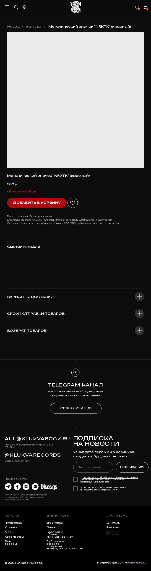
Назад (13, 26)
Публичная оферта (55, 542)
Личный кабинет (60, 536)
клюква (11, 527)
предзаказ (14, 522)
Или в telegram (17, 461)
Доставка (55, 522)
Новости (112, 527)
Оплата (53, 527)
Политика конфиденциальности (65, 547)
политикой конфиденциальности (102, 480)
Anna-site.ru (136, 562)
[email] (93, 467)
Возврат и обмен (55, 533)
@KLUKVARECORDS (33, 455)
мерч (9, 532)
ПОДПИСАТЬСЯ (132, 467)
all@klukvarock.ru (37, 438)
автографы (14, 536)
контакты (113, 522)
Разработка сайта (112, 562)
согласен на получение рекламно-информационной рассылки (103, 488)
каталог (34, 26)
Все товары (11, 542)
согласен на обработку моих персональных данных (109, 478)
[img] (75, 7)
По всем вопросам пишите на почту (29, 445)
